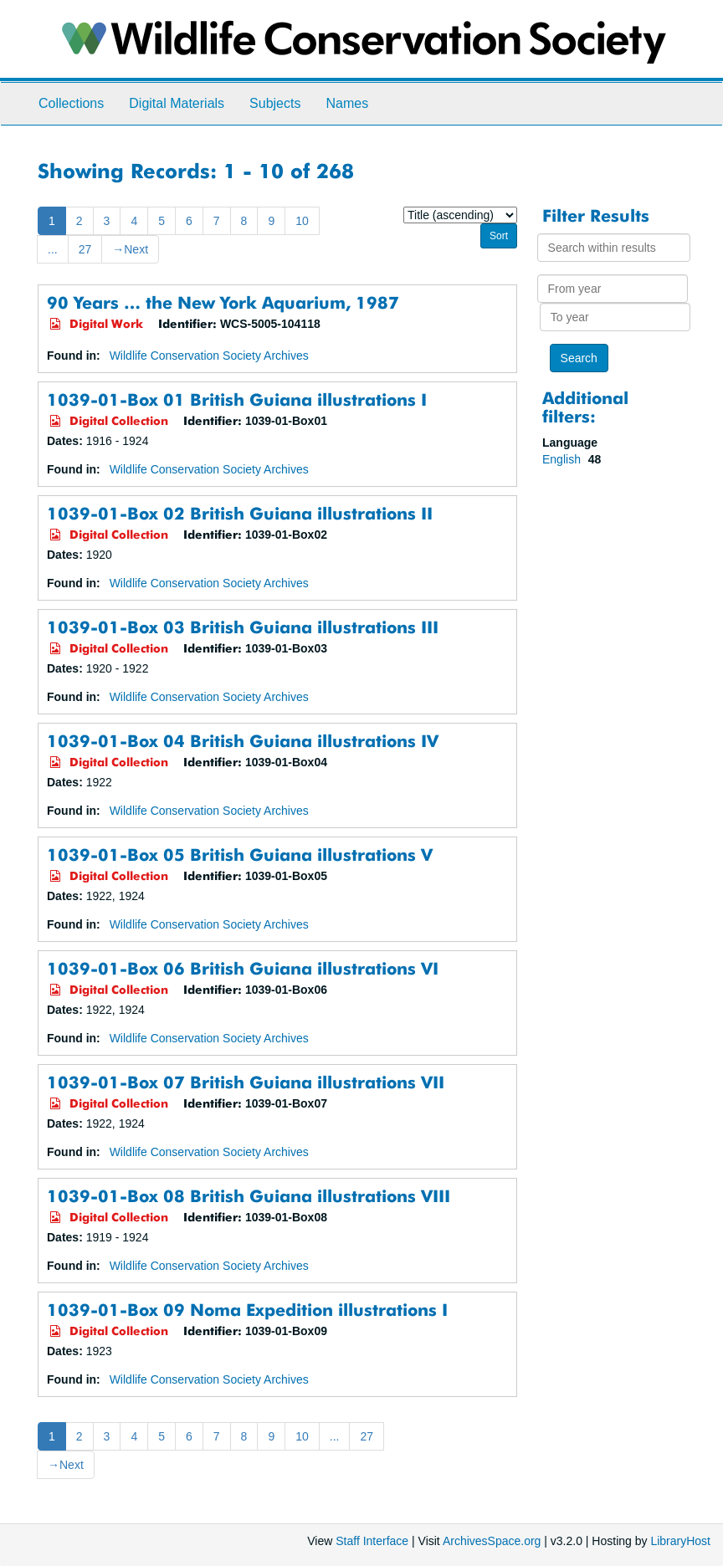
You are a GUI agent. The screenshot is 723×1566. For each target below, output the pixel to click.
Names (347, 103)
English (563, 459)
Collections (71, 103)
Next (130, 249)
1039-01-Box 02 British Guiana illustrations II (240, 513)
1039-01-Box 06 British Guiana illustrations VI (242, 968)
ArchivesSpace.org (492, 1541)
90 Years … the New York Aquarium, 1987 (223, 302)
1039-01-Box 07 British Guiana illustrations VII (245, 1082)
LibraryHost (680, 1541)
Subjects (274, 103)
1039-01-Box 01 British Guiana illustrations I (237, 399)
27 (85, 249)
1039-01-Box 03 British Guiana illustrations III (242, 627)
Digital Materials (176, 103)
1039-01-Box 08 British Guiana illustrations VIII (248, 1195)
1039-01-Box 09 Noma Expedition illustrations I (247, 1309)
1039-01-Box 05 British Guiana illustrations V (240, 854)
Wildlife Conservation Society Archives (209, 355)
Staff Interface (372, 1541)
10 (302, 221)
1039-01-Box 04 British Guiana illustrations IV (242, 740)
